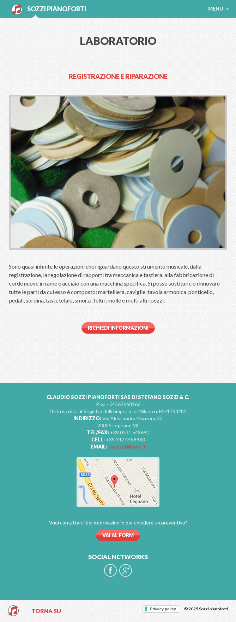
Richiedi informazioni (118, 328)
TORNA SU (46, 611)
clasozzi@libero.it (127, 447)
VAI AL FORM (118, 535)
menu (218, 9)
